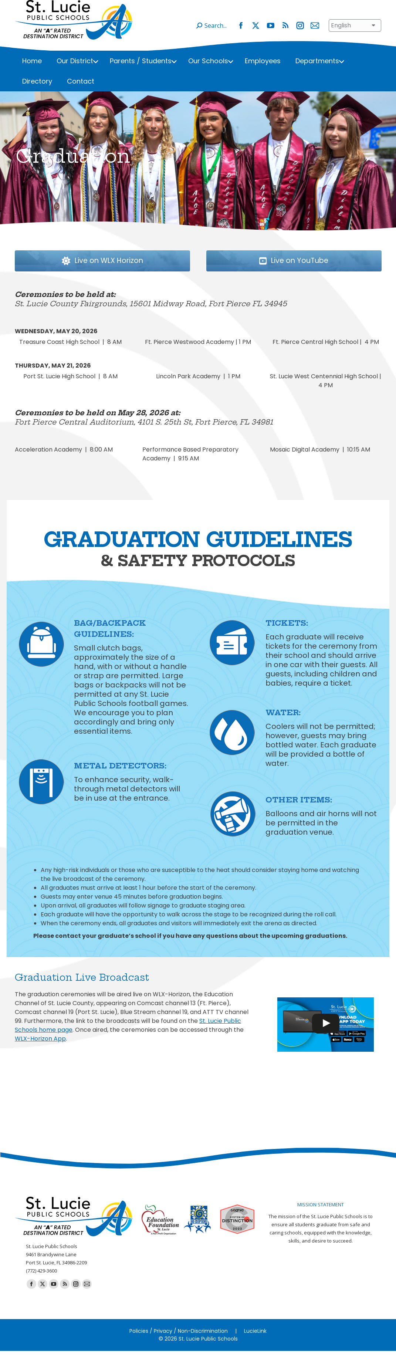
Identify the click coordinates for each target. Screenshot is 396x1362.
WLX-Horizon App (40, 1049)
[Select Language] (355, 36)
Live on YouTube (320, 272)
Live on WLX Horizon (126, 272)
